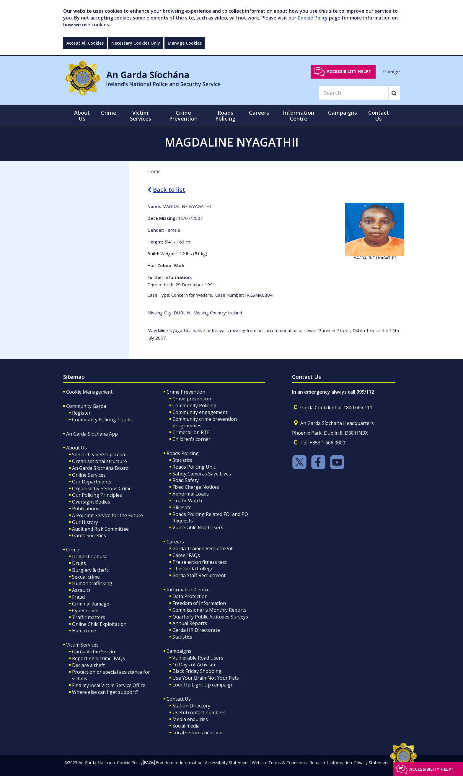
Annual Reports (189, 623)
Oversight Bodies (91, 502)
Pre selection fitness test (199, 562)
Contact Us (179, 699)
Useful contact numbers (199, 712)
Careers (175, 541)
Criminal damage (90, 603)
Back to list (166, 190)
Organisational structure (99, 461)
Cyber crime (85, 610)
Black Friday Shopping (196, 671)
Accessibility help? (349, 71)
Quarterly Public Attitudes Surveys (210, 616)
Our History (85, 522)
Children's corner (191, 439)
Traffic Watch (187, 500)
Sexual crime (86, 577)
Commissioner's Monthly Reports (209, 610)
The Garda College (192, 568)
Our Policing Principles (97, 495)
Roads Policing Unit (193, 467)
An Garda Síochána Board (100, 468)
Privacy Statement (371, 762)
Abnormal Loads (190, 494)
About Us (76, 447)
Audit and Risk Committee (100, 529)
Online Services (89, 475)
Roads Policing (183, 453)
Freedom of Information (199, 603)
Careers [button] (259, 112)
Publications (85, 508)
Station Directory (191, 705)
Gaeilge (391, 71)
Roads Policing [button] (225, 115)
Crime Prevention (186, 392)
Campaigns (179, 651)
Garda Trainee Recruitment (202, 548)
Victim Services (82, 645)
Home (154, 171)
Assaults (81, 590)
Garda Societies (89, 535)
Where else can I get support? (105, 692)
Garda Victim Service (94, 651)
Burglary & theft (90, 570)
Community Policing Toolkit (102, 419)
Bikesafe (182, 507)
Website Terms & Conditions (279, 762)
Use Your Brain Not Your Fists (205, 678)
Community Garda (86, 406)
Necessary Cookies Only (135, 43)
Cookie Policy (313, 17)
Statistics (182, 460)
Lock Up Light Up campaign (203, 684)
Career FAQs (186, 555)
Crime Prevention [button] (183, 115)
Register (81, 413)
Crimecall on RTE (191, 432)
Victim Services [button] (140, 115)
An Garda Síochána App (92, 434)
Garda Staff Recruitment (199, 575)
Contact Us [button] (378, 115)
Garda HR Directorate (196, 630)
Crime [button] (108, 112)
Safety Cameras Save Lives (201, 473)
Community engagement (199, 412)
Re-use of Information (330, 762)
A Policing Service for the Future (107, 515)
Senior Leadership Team (99, 454)
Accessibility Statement (227, 762)
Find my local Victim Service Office (108, 685)
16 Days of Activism (193, 664)
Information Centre (188, 589)
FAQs (149, 762)
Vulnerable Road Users (197, 527)
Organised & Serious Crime (102, 488)
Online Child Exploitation (99, 624)
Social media (186, 726)
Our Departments (91, 481)
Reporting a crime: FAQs (98, 658)
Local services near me (197, 732)
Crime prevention (191, 398)
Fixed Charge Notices (195, 487)
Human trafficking (92, 583)
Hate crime (84, 630)
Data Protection (190, 596)
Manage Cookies (185, 43)
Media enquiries (190, 719)
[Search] (353, 93)
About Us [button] (82, 115)
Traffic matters (88, 617)
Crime (72, 549)
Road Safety (185, 480)
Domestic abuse (89, 556)
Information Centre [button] (298, 115)
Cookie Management (89, 392)
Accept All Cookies (85, 43)
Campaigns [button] (342, 112)
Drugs (79, 563)
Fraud (78, 597)
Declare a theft (88, 665)
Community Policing (194, 405)
